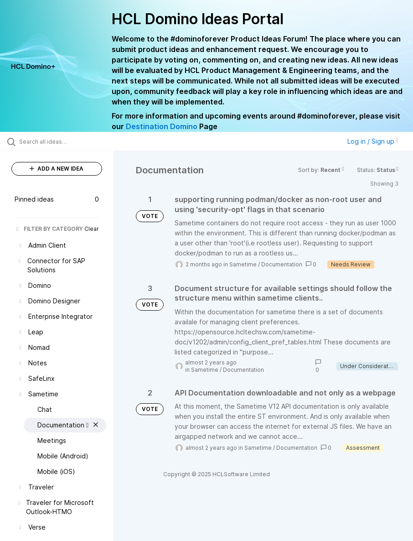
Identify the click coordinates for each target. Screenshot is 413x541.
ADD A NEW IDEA (56, 168)
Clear (91, 228)
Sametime (243, 264)
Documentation (281, 264)
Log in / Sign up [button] (372, 141)
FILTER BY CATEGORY (49, 228)
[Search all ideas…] (61, 141)
